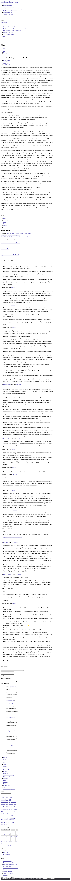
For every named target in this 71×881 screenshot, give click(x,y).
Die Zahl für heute (6, 770)
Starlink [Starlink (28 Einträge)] (2, 823)
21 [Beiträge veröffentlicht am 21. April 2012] (14, 839)
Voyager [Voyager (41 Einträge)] (5, 825)
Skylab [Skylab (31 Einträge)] (9, 816)
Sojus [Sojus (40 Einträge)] (15, 816)
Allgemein (5, 63)
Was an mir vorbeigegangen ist (9, 789)
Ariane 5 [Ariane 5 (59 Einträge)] (11, 798)
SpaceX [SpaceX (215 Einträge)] (12, 820)
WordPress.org (6, 856)
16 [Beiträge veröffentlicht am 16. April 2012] (1, 839)
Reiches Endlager (10, 746)
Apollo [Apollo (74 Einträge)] (2, 798)
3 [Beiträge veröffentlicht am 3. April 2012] (4, 835)
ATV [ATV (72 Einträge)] (10, 800)
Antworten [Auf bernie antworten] (14, 603)
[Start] (4, 48)
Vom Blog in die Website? (8, 34)
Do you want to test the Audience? (10, 255)
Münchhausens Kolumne (8, 777)
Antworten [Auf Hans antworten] (13, 305)
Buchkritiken (5, 761)
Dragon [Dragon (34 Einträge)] (7, 804)
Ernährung (5, 772)
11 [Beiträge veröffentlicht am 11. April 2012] (6, 837)
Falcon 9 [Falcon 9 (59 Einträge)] (3, 807)
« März (7, 846)
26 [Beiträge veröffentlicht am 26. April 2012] (9, 842)
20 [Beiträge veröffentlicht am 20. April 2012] (11, 839)
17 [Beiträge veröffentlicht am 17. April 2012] (4, 839)
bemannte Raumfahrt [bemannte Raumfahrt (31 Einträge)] (4, 802)
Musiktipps (5, 779)
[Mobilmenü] (4, 22)
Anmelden (5, 851)
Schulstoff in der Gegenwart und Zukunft (10, 54)
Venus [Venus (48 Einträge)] (2, 825)
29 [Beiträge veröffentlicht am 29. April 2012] (16, 842)
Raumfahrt (5, 782)
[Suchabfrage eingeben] (7, 20)
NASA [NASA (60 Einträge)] (15, 812)
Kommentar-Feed (6, 855)
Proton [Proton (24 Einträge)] (6, 814)
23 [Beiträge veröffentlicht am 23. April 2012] (1, 842)
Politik (4, 781)
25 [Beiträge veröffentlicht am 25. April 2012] (6, 842)
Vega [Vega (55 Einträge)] (13, 823)
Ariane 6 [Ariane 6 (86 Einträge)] (3, 801)
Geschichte (12, 233)
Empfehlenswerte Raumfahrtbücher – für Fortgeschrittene (15, 28)
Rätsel (4, 784)
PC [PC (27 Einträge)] (3, 814)
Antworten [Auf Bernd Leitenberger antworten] (19, 384)
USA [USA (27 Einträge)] (10, 823)
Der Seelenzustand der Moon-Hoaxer (10, 243)
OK (44, 879)
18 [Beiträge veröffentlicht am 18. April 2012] (6, 839)
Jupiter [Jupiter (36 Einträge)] (15, 810)
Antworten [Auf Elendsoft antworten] (15, 264)
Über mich (5, 36)
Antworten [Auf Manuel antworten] (14, 327)
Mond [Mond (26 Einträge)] (8, 812)
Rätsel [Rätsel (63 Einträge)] (2, 816)
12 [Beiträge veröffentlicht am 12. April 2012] (9, 837)
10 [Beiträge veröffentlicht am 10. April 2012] (4, 837)
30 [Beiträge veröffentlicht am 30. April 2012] (1, 844)
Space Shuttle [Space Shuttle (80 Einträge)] (4, 820)
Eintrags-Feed (6, 853)
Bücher (4, 760)
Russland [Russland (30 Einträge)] (13, 814)
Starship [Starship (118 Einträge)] (6, 823)
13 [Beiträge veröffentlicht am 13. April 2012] (11, 837)
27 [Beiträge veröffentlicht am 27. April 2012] (11, 842)
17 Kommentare (6, 64)
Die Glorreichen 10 (7, 768)
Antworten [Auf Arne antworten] (13, 287)
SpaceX (4, 788)
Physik (26, 233)
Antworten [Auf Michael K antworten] (15, 474)
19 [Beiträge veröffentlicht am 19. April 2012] (9, 839)
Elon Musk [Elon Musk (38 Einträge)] (11, 804)
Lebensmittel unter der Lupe (8, 775)
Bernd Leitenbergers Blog (9, 2)
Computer (5, 767)
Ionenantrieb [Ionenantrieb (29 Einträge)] (3, 810)
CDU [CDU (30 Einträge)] (15, 802)
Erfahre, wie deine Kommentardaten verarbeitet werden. (35, 681)
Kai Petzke (5, 542)
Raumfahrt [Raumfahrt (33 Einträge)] (9, 814)
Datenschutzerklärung (7, 25)
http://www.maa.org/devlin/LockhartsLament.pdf (12, 537)
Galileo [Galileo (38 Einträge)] (14, 807)
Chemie (7, 233)
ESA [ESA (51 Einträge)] (15, 805)
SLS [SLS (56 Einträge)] (12, 816)
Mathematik (22, 233)
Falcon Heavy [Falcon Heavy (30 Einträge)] (8, 807)
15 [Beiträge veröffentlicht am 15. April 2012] (16, 837)
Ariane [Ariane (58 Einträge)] (6, 798)
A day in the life (5, 249)
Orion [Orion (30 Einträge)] (2, 814)
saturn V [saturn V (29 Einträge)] (5, 816)
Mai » (11, 846)
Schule (29, 233)
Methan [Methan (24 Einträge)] (5, 812)
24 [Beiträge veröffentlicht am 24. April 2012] (4, 842)
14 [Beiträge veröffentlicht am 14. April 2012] (14, 837)
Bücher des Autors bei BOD (9, 26)
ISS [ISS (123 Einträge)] (12, 810)
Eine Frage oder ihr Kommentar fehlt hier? (12, 30)
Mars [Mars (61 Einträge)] (2, 812)
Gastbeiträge (5, 774)
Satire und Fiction (6, 786)
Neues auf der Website (8, 32)
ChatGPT (5, 763)
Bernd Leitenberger (7, 60)
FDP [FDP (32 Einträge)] (12, 807)
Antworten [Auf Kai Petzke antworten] (16, 542)
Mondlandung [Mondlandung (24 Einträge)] (11, 812)
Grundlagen (17, 233)
